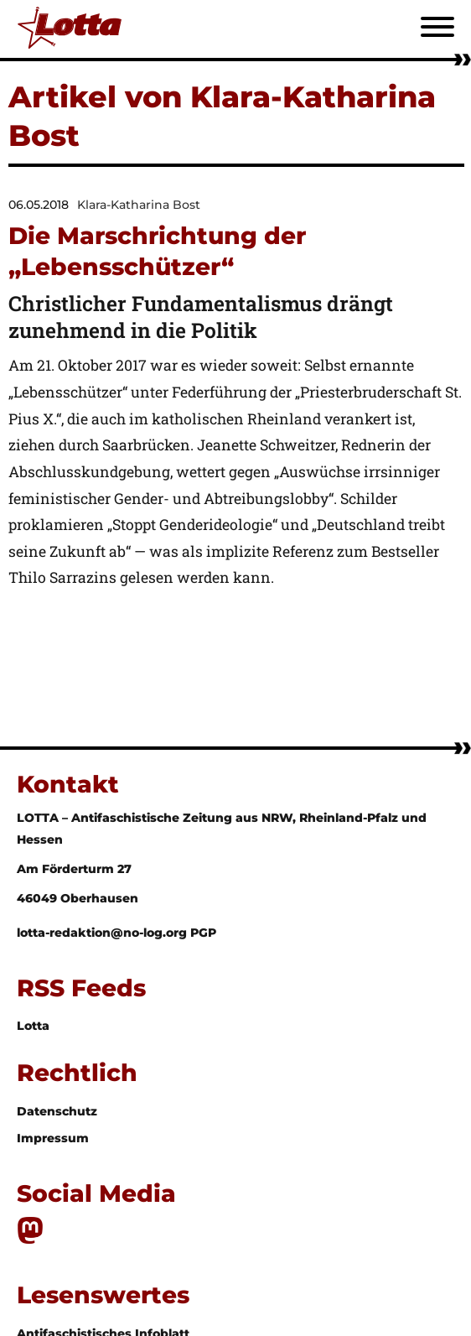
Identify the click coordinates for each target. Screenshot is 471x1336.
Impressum (53, 1138)
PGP (203, 932)
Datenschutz (57, 1111)
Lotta (33, 1025)
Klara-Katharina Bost (138, 204)
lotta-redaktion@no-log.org (103, 932)
